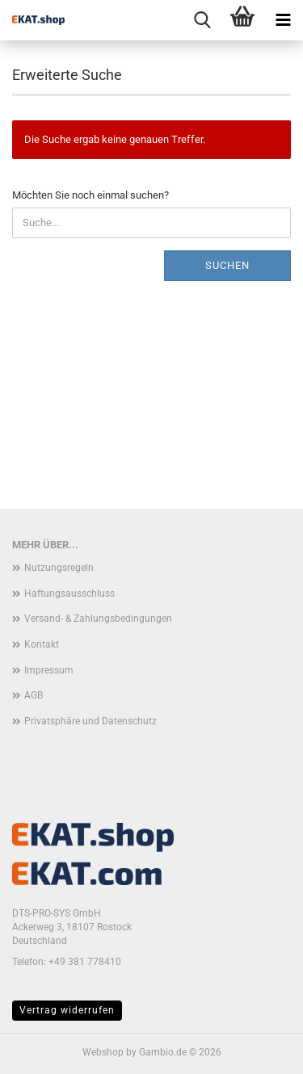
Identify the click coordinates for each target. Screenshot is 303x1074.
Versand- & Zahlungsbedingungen (98, 618)
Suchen (227, 265)
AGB (33, 695)
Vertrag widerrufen (67, 1010)
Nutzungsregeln (59, 567)
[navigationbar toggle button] (283, 20)
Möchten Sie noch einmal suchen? (90, 195)
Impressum (49, 670)
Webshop (103, 1052)
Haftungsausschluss (69, 593)
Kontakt (41, 644)
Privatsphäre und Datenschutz (90, 721)
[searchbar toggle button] (202, 20)
